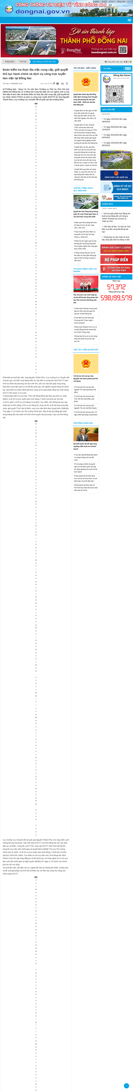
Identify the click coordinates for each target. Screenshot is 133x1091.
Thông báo (107, 204)
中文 (129, 2)
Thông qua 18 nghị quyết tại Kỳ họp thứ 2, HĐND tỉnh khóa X (30, 950)
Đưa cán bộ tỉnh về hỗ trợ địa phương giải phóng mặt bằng (29, 631)
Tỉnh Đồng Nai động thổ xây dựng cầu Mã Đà (24, 601)
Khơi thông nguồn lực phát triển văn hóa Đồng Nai (26, 674)
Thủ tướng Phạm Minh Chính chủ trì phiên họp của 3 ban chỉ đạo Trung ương (36, 998)
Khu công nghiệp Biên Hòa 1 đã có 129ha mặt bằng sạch (28, 789)
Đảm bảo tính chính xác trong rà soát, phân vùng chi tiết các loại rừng (34, 930)
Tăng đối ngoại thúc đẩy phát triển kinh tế (22, 867)
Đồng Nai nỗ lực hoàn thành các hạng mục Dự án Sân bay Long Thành (34, 769)
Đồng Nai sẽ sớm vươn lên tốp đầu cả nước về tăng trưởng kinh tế (32, 529)
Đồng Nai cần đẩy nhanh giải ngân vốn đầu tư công (26, 627)
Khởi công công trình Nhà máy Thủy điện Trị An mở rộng (28, 587)
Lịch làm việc (108, 109)
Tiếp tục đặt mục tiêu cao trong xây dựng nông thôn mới (28, 987)
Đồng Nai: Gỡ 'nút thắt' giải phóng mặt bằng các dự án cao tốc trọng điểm (35, 691)
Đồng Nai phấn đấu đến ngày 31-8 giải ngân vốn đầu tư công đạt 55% (33, 496)
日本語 (104, 2)
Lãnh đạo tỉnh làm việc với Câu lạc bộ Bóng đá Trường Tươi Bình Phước (34, 917)
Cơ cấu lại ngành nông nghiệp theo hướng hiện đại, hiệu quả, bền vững (34, 661)
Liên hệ (74, 1035)
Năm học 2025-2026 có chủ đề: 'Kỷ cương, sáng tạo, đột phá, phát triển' (34, 648)
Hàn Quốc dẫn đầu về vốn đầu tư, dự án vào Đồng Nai (27, 983)
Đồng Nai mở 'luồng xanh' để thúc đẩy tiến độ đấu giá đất (29, 475)
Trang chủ (48, 1035)
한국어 (112, 2)
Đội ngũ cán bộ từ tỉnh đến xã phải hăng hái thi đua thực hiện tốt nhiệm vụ (35, 847)
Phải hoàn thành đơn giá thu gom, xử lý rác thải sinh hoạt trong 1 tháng (34, 621)
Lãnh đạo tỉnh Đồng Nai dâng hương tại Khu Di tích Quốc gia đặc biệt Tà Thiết (37, 535)
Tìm (127, 68)
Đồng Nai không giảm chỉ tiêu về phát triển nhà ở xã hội (28, 492)
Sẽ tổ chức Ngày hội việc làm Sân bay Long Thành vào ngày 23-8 (32, 821)
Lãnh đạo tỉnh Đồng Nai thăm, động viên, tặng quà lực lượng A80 (32, 641)
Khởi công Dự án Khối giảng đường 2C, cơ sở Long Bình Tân (30, 591)
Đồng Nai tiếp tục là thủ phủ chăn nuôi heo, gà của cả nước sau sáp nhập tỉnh (37, 734)
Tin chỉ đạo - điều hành (85, 68)
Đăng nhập (84, 1035)
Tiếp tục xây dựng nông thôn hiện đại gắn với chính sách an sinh (32, 1017)
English (96, 2)
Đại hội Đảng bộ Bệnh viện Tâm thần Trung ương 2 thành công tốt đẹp (34, 1011)
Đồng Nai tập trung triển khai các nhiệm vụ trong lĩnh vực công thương (34, 684)
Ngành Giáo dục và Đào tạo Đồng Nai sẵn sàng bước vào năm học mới (34, 697)
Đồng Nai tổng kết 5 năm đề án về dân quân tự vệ (25, 967)
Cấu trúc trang (61, 1035)
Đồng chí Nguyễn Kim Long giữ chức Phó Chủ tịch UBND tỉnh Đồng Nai (34, 469)
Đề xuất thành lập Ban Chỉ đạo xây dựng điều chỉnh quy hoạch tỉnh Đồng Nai (36, 728)
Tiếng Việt (121, 2)
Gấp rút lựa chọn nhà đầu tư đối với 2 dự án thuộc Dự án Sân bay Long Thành (37, 574)
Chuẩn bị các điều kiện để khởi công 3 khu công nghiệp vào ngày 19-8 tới (35, 776)
